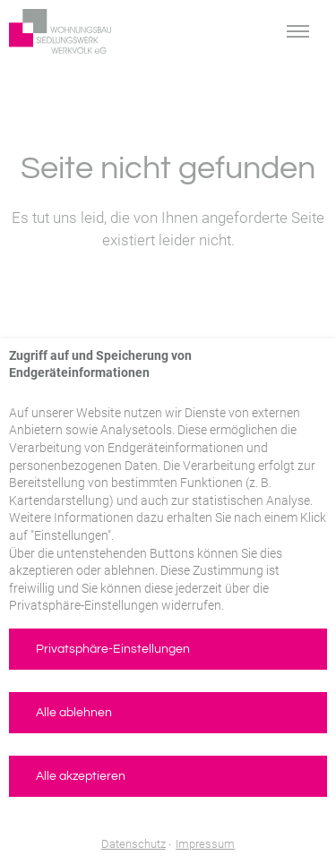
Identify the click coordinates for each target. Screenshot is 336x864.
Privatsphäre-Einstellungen (113, 649)
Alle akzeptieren (80, 776)
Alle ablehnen (74, 712)
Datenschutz (133, 844)
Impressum (205, 844)
